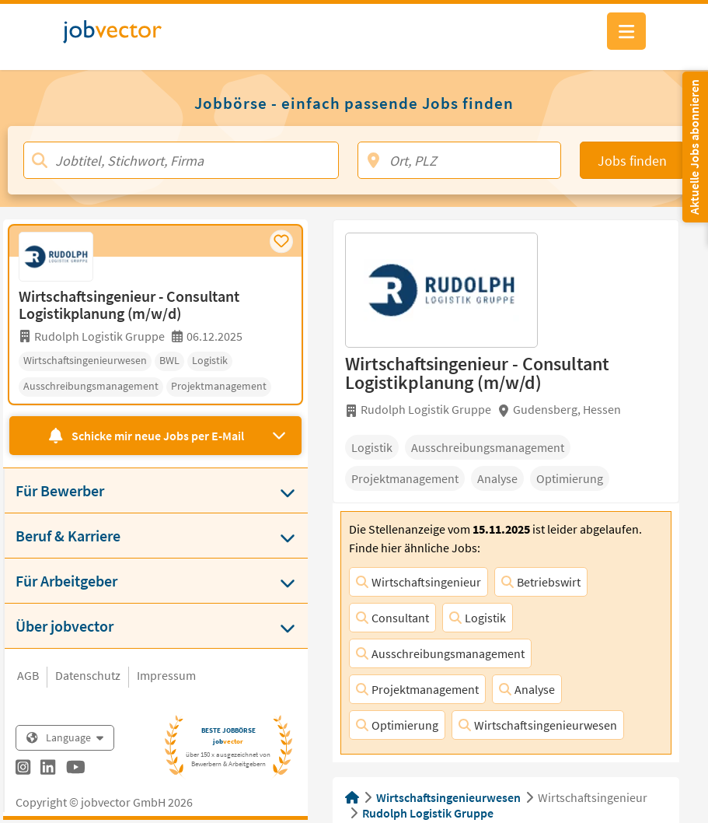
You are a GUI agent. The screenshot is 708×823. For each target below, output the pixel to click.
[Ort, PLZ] (459, 160)
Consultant (392, 617)
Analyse (527, 689)
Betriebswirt (541, 582)
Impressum (166, 675)
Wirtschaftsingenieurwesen (538, 725)
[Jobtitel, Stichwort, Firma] (181, 160)
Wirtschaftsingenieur (418, 582)
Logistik (477, 617)
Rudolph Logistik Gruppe (428, 813)
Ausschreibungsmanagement (440, 653)
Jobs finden (632, 161)
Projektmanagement (417, 689)
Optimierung (397, 725)
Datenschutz (87, 675)
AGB (28, 675)
